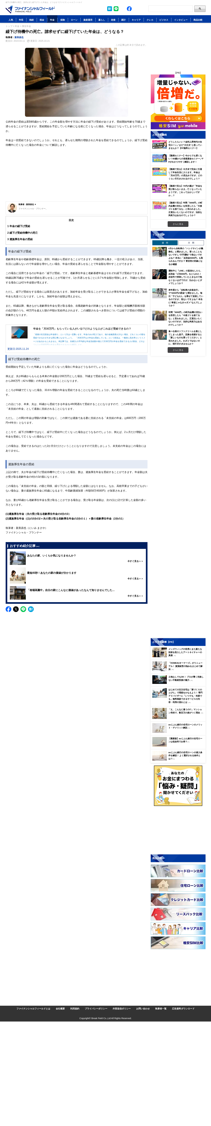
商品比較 (197, 20)
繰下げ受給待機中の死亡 (22, 232)
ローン (74, 20)
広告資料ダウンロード (183, 1008)
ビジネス (163, 20)
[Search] (170, 8)
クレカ (150, 20)
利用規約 (74, 1008)
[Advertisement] (76, 177)
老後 (113, 20)
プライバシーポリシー (96, 1008)
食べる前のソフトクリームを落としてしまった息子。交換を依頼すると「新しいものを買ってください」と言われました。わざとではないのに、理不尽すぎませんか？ (185, 337)
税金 (42, 20)
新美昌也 (19, 37)
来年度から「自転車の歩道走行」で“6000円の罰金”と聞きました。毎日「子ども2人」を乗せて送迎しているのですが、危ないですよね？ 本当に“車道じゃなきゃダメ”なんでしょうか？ (185, 298)
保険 (62, 20)
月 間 (191, 243)
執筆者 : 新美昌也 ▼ (27, 204)
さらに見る (178, 224)
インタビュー (181, 20)
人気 (11, 20)
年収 (21, 20)
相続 (31, 20)
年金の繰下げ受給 (18, 226)
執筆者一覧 (161, 1008)
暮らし (101, 20)
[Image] (30, 9)
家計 (123, 20)
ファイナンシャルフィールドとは (33, 1008)
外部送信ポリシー (122, 1008)
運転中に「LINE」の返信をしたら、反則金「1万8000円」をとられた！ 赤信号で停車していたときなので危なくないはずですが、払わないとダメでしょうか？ (185, 277)
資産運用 (87, 20)
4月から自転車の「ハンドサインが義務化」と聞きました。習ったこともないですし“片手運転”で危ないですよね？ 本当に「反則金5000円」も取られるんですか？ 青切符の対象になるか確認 (185, 256)
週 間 (165, 243)
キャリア (136, 20)
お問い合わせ (143, 1008)
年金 (52, 20)
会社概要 (60, 1008)
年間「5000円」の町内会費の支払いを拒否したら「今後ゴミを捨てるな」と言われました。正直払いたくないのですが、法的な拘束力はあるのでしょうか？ (185, 318)
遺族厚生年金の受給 (20, 239)
